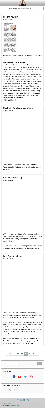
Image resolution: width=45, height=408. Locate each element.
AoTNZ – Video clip (12, 177)
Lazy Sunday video (12, 256)
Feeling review (10, 16)
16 (34, 354)
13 (22, 354)
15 (30, 354)
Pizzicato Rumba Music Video (18, 108)
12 (18, 354)
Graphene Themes (15, 405)
